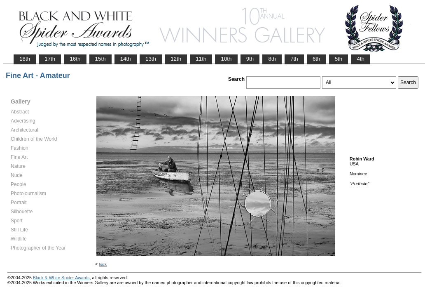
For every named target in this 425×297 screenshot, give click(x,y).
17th (50, 59)
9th (250, 59)
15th (100, 59)
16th (75, 59)
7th (294, 59)
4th (360, 59)
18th (25, 59)
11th (201, 59)
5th (338, 59)
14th (125, 59)
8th (272, 59)
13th (151, 59)
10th (226, 59)
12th (176, 59)
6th (316, 59)
